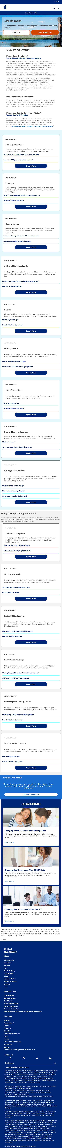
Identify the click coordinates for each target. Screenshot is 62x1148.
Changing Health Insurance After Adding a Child (25, 830)
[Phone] (53, 6)
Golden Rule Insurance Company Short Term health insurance (32, 126)
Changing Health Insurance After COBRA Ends (25, 870)
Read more (9, 842)
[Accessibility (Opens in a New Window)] (9, 1023)
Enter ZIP (16, 32)
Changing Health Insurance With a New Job (23, 909)
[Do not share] (19, 1050)
